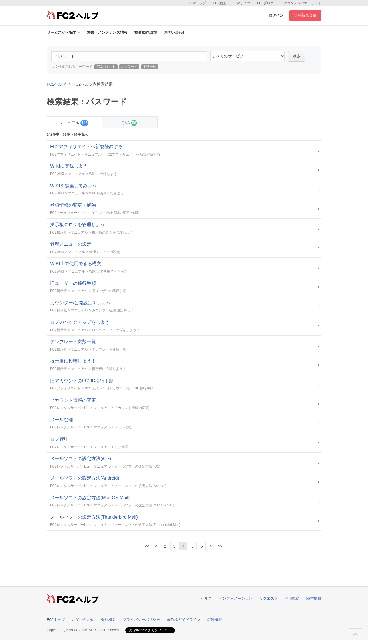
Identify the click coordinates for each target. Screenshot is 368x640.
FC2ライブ (241, 3)
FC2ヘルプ (56, 84)
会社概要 (108, 619)
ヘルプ (206, 598)
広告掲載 (214, 619)
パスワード (129, 66)
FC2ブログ (265, 3)
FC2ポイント (106, 66)
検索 (296, 56)
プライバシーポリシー (141, 619)
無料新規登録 (305, 15)
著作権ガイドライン (183, 619)
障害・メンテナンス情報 (107, 32)
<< (147, 546)
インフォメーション (235, 598)
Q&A (129, 123)
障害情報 (313, 598)
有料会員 (149, 66)
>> (220, 546)
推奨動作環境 (145, 32)
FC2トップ (197, 3)
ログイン (276, 15)
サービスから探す (63, 32)
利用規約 (292, 598)
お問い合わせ (175, 32)
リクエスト (268, 598)
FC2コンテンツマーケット (300, 3)
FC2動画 (219, 3)
